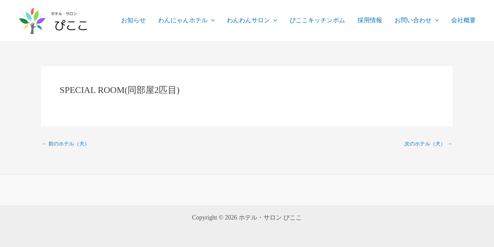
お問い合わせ (417, 20)
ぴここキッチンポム (317, 20)
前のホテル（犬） (66, 143)
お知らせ (133, 20)
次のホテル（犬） (428, 143)
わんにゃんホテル (186, 20)
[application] (211, 20)
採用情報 (369, 20)
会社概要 (463, 20)
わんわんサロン (252, 20)
